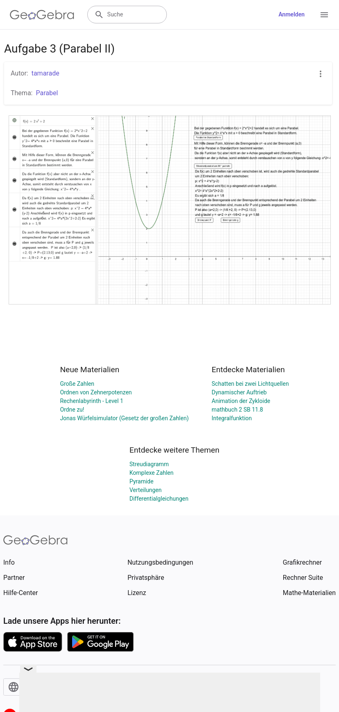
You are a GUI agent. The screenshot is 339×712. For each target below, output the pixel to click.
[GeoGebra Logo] (42, 15)
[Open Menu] (324, 15)
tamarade (45, 73)
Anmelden (291, 14)
